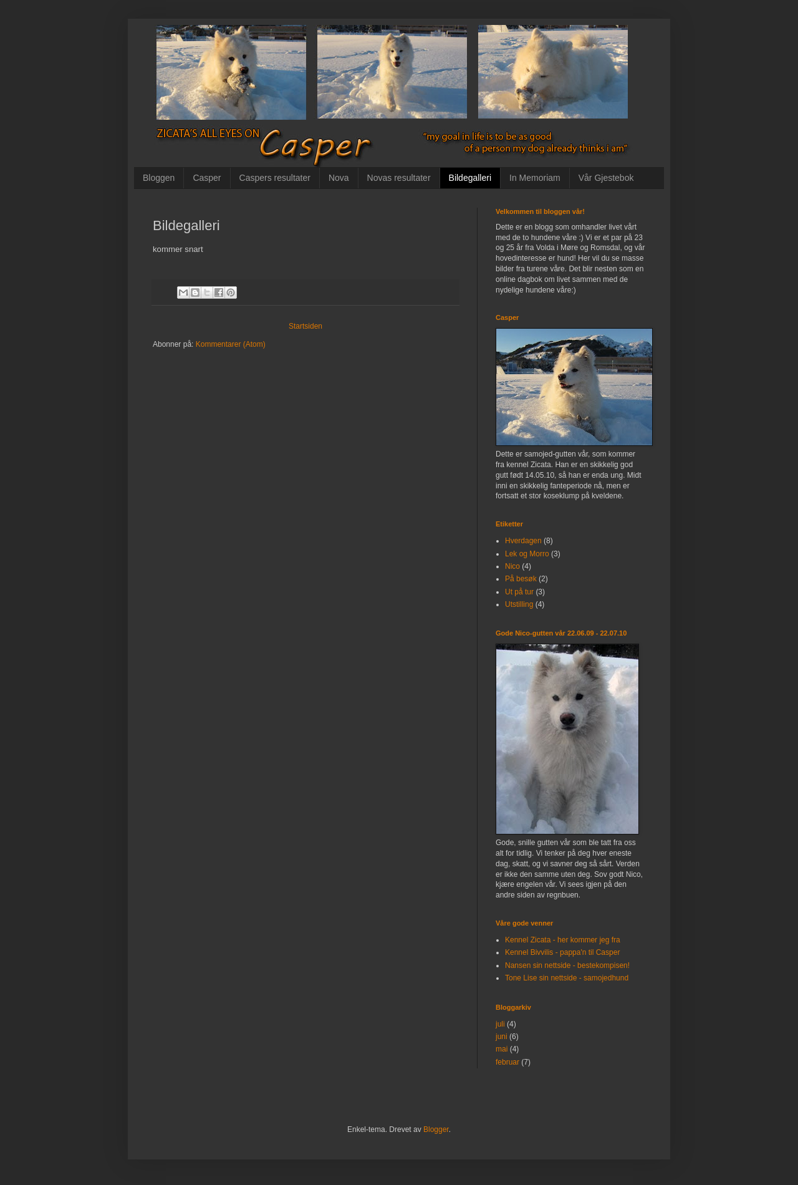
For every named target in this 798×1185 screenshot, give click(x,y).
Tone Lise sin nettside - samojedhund (566, 978)
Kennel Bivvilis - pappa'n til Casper (562, 952)
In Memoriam (534, 178)
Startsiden (305, 326)
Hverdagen (523, 540)
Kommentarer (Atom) (231, 344)
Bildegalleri (470, 178)
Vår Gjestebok (606, 178)
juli (500, 1024)
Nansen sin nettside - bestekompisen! (567, 965)
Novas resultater (399, 178)
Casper (207, 178)
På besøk (521, 578)
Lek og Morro (527, 553)
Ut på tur (519, 592)
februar (507, 1062)
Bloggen (159, 178)
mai (501, 1049)
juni (501, 1036)
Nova (339, 178)
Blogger (436, 1129)
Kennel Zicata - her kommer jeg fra (562, 940)
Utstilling (519, 604)
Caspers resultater (274, 178)
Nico (512, 566)
